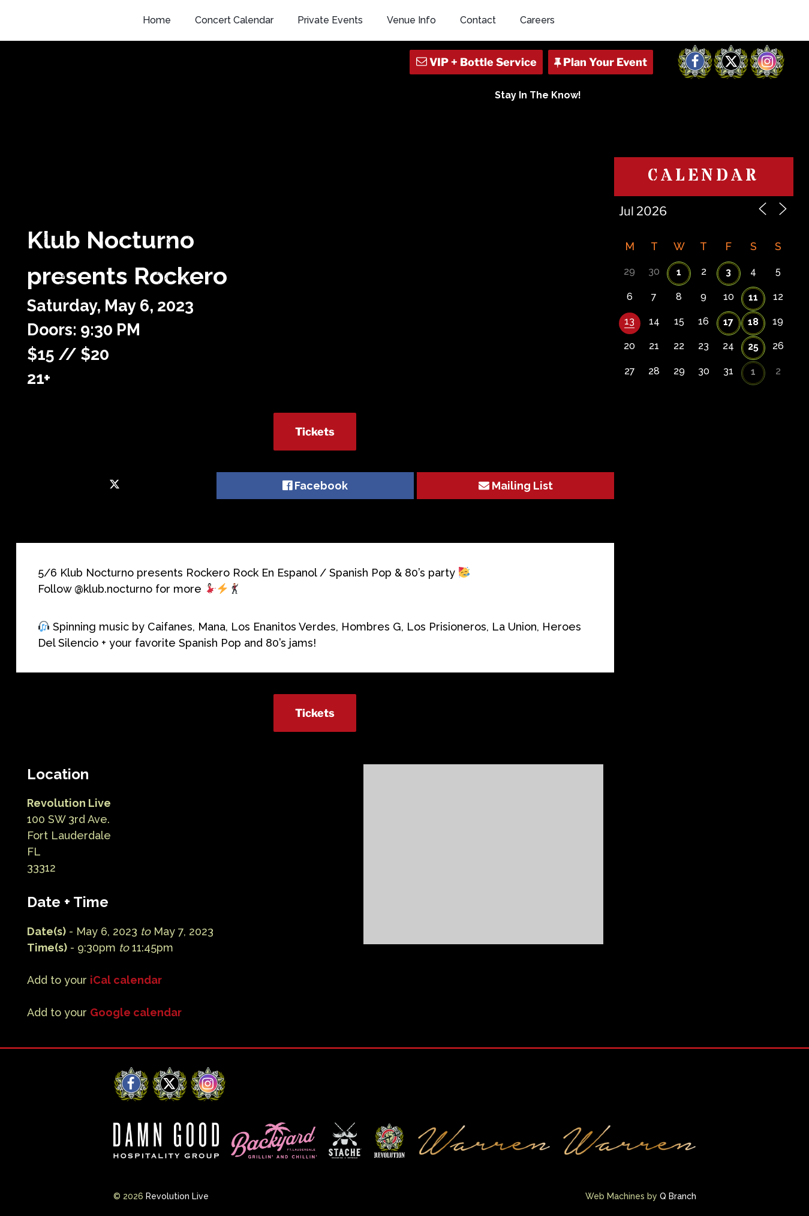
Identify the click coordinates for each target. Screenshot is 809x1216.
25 (753, 346)
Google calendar (136, 1012)
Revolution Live (177, 1196)
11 (753, 297)
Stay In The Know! (538, 95)
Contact (478, 20)
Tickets (315, 431)
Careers (537, 20)
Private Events (330, 20)
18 (753, 322)
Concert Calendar (234, 20)
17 (728, 322)
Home (157, 20)
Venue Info (411, 20)
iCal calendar (126, 980)
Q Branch (678, 1196)
